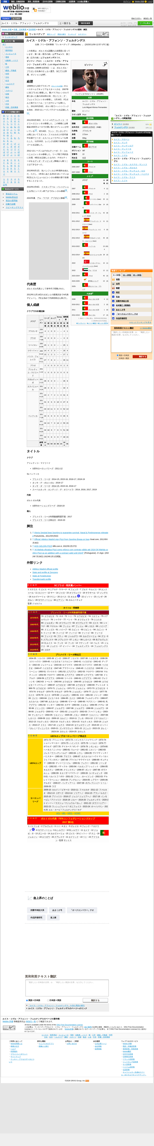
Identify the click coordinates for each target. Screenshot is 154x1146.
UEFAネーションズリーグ (43, 506)
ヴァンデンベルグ (59, 753)
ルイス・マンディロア (123, 146)
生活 (7, 80)
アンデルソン (75, 780)
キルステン (48, 770)
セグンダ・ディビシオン (43, 161)
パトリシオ (35, 826)
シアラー (95, 780)
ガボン (47, 294)
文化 (7, 77)
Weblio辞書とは (16, 1043)
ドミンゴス (49, 629)
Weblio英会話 (12, 197)
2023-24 (86, 806)
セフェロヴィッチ (82, 725)
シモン (76, 639)
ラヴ (54, 786)
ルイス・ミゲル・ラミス (124, 177)
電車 (7, 57)
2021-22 (87, 803)
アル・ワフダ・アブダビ (48, 198)
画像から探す (44, 1046)
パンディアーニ (68, 783)
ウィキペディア (37, 34)
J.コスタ (98, 619)
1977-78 (56, 746)
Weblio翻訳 (127, 1051)
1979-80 (104, 746)
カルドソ (64, 718)
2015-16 (47, 796)
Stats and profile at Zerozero (45, 572)
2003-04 (64, 780)
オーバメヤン (97, 806)
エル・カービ (54, 810)
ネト (65, 826)
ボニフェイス (75, 806)
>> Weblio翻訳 (146, 328)
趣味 (7, 87)
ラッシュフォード (60, 806)
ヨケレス (64, 731)
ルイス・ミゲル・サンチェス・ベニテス (131, 174)
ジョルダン (49, 623)
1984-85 (88, 753)
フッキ (60, 643)
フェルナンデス (82, 646)
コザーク (60, 793)
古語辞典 (72, 2)
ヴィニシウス (43, 728)
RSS (87, 1081)
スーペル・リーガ (42, 103)
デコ (103, 636)
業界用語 (9, 50)
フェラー (85, 763)
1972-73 (69, 740)
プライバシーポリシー (19, 1054)
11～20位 (127, 275)
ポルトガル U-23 (93, 310)
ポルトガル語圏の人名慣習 (50, 51)
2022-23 (47, 806)
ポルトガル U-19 (93, 299)
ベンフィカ (79, 94)
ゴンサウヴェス (66, 728)
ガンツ (88, 770)
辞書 (5, 2)
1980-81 (66, 750)
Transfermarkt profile (41, 579)
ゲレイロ (75, 826)
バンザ (100, 597)
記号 (5, 185)
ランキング (72, 34)
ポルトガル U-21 (93, 304)
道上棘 (53, 917)
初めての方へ (136, 18)
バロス (91, 626)
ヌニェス (87, 728)
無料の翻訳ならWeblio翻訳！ (43, 10)
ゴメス (44, 589)
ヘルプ (150, 2)
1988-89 (95, 760)
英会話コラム (12, 194)
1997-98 (96, 770)
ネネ (48, 718)
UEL (64, 813)
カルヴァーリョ (89, 636)
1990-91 (76, 763)
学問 (7, 74)
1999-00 (84, 773)
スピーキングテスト (14, 207)
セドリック (74, 837)
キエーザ (63, 773)
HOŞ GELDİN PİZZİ (43, 546)
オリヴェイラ (75, 593)
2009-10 (47, 790)
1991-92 (94, 763)
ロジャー (42, 593)
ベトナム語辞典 (129, 1067)
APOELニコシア (93, 281)
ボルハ (31, 600)
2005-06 (104, 780)
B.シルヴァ (74, 830)
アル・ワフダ (92, 270)
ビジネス (9, 47)
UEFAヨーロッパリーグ (42, 468)
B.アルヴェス (102, 639)
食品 (7, 97)
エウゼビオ (49, 616)
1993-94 (72, 766)
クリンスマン (69, 770)
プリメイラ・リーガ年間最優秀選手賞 (49, 516)
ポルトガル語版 (57, 86)
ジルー (74, 800)
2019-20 (82, 800)
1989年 (85, 127)
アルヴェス (48, 826)
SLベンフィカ (47, 170)
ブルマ (85, 589)
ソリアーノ (78, 793)
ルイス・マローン (121, 139)
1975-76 (84, 743)
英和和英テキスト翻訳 (40, 976)
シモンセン (94, 746)
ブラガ (90, 172)
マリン (53, 597)
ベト (85, 837)
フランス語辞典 (129, 1059)
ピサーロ (65, 790)
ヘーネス (47, 750)
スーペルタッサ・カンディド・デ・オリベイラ (53, 489)
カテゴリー (82, 34)
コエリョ (95, 616)
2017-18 (96, 796)
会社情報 (98, 1046)
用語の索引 (62, 34)
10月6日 (91, 127)
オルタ (74, 597)
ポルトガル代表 (34, 288)
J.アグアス (71, 671)
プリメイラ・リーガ (41, 479)
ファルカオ (84, 790)
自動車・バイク (11, 60)
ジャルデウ (73, 636)
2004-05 (86, 780)
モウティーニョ (45, 600)
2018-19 (61, 506)
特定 (118, 292)
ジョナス (54, 646)
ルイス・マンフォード (123, 152)
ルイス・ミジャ (120, 180)
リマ (96, 718)
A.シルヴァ (60, 830)
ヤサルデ (40, 692)
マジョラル (70, 803)
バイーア (103, 626)
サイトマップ (16, 1056)
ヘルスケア (9, 84)
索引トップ (51, 34)
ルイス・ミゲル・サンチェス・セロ (129, 171)
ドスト (44, 725)
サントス (68, 840)
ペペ (58, 826)
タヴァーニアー (99, 803)
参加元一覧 (147, 18)
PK (40, 298)
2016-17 (67, 796)
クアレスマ (48, 639)
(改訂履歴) (88, 1027)
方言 (7, 104)
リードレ (67, 763)
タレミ (33, 728)
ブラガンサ (86, 131)
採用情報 (98, 1049)
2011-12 (59, 468)
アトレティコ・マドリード (32, 372)
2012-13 (51, 793)
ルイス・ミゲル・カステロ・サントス (130, 164)
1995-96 (58, 770)
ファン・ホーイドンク (84, 776)
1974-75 (64, 743)
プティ (60, 636)
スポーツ (9, 91)
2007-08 (80, 783)
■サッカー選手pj (103, 323)
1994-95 (104, 766)
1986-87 (76, 756)
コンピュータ (10, 54)
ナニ (93, 833)
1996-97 (80, 770)
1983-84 (72, 753)
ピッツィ (88, 597)
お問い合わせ (72, 1043)
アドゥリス (57, 796)
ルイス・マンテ (120, 142)
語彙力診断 (11, 204)
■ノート (89, 323)
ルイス (94, 589)
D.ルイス (48, 643)
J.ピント (75, 629)
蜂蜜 (118, 288)
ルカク (104, 793)
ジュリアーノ (85, 796)
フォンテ (74, 589)
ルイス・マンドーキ (122, 149)
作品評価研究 (36, 917)
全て (4, 44)
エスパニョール (95, 255)
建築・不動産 (10, 70)
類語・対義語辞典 (18, 2)
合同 (118, 284)
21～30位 (137, 275)
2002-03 (99, 776)
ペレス (96, 643)
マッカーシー (37, 715)
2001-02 (69, 776)
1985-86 (58, 756)
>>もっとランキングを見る (140, 322)
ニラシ (80, 753)
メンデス (104, 593)
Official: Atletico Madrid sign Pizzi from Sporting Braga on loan (62, 539)
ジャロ (62, 593)
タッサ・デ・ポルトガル (43, 483)
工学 (7, 67)
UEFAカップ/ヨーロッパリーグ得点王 (68, 736)
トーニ (103, 783)
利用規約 (14, 1051)
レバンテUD (50, 141)
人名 (7, 101)
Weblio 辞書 (139, 2)
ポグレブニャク (92, 783)
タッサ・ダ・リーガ (41, 486)
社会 (118, 297)
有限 (118, 279)
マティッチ (84, 643)
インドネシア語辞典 (130, 1062)
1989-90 (51, 763)
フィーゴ (47, 633)
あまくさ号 (57, 910)
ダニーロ (42, 833)
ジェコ (75, 796)
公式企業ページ (101, 1043)
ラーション (54, 780)
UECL (70, 813)
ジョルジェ (61, 688)
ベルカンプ (82, 766)
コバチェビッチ (96, 773)
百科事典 (32, 29)
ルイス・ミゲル (120, 155)
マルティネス (43, 721)
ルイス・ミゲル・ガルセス (125, 168)
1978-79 (84, 746)
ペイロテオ (93, 658)
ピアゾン (60, 600)
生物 (7, 94)
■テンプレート (81, 323)
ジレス (47, 753)
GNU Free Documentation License (70, 1025)
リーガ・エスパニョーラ (45, 138)
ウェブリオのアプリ (46, 1043)
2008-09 (47, 786)
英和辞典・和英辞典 (130, 1049)
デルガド (47, 783)
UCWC (77, 813)
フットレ (67, 626)
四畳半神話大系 (37, 910)
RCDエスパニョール (36, 177)
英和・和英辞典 (33, 2)
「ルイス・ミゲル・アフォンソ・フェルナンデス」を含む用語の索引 (56, 1005)
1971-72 (47, 740)
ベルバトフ (53, 776)
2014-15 (55, 486)
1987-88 (64, 760)
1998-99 (54, 773)
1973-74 (102, 740)
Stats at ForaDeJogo (41, 576)
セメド (86, 830)
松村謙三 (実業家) (123, 305)
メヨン (76, 715)
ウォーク (75, 750)
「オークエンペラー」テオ (82, 910)
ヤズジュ (59, 803)
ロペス (63, 597)
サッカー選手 (48, 71)
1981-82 (84, 750)
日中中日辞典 (47, 2)
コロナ (47, 650)
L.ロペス (87, 639)
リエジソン (58, 715)
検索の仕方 (15, 1046)
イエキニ (84, 705)
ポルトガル (93, 123)
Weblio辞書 (69, 1029)
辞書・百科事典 (20, 29)
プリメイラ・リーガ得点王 (68, 654)
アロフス (67, 756)
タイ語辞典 (127, 1064)
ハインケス (79, 740)
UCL (58, 813)
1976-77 (102, 743)
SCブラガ (92, 147)
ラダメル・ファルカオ (48, 134)
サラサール (90, 593)
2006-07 (56, 783)
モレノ (79, 803)
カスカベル (34, 701)
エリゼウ (46, 837)
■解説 (94, 323)
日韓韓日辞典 (61, 2)
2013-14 (68, 793)
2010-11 (74, 790)
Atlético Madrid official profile (45, 569)
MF (83, 151)
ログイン (127, 1)
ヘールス (93, 743)
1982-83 (102, 750)
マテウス (33, 589)
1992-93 (53, 766)
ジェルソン (33, 837)
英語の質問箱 (12, 200)
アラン (96, 793)
